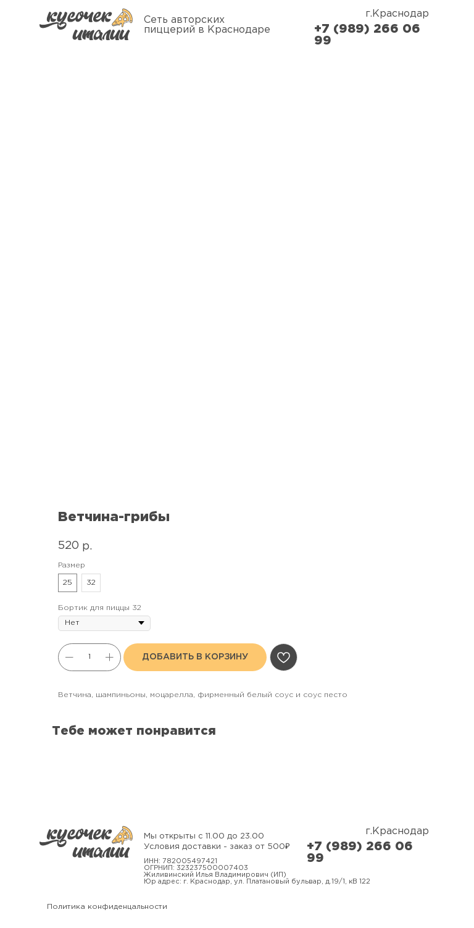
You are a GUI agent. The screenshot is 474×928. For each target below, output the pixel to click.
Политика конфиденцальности (107, 906)
